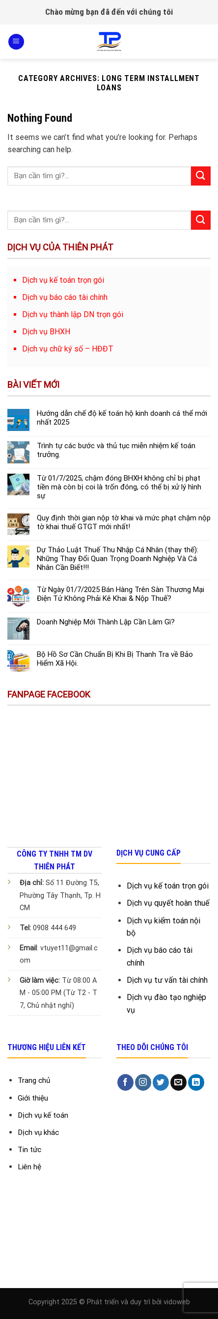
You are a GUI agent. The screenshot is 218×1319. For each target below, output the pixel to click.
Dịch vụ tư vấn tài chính (167, 980)
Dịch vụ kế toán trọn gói (168, 885)
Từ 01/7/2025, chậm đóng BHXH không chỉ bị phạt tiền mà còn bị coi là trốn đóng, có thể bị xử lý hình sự (119, 487)
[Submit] (201, 176)
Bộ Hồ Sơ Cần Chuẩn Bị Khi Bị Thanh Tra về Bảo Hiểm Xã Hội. (115, 659)
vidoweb (177, 1302)
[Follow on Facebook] (125, 1082)
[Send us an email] (178, 1082)
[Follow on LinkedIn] (196, 1082)
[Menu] (16, 42)
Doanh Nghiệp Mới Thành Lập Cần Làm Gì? (106, 622)
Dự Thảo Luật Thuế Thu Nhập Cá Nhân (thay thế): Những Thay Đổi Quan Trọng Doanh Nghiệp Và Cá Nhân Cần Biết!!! (117, 558)
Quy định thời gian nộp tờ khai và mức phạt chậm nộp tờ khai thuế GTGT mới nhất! (124, 522)
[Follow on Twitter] (161, 1082)
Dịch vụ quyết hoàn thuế (168, 903)
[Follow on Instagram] (143, 1082)
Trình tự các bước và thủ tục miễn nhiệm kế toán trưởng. (116, 450)
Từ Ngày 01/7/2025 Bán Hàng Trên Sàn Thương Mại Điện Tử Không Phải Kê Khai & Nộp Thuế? (120, 594)
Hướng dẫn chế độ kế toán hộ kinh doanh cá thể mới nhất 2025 (122, 418)
